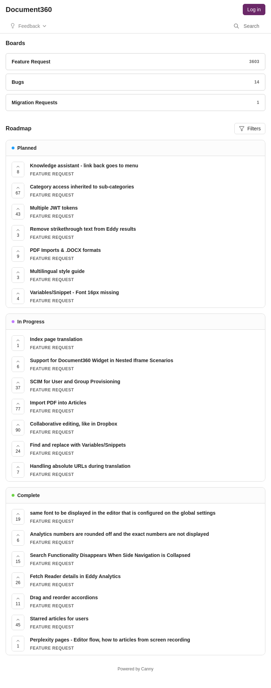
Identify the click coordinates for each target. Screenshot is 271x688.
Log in (254, 9)
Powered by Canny (135, 669)
